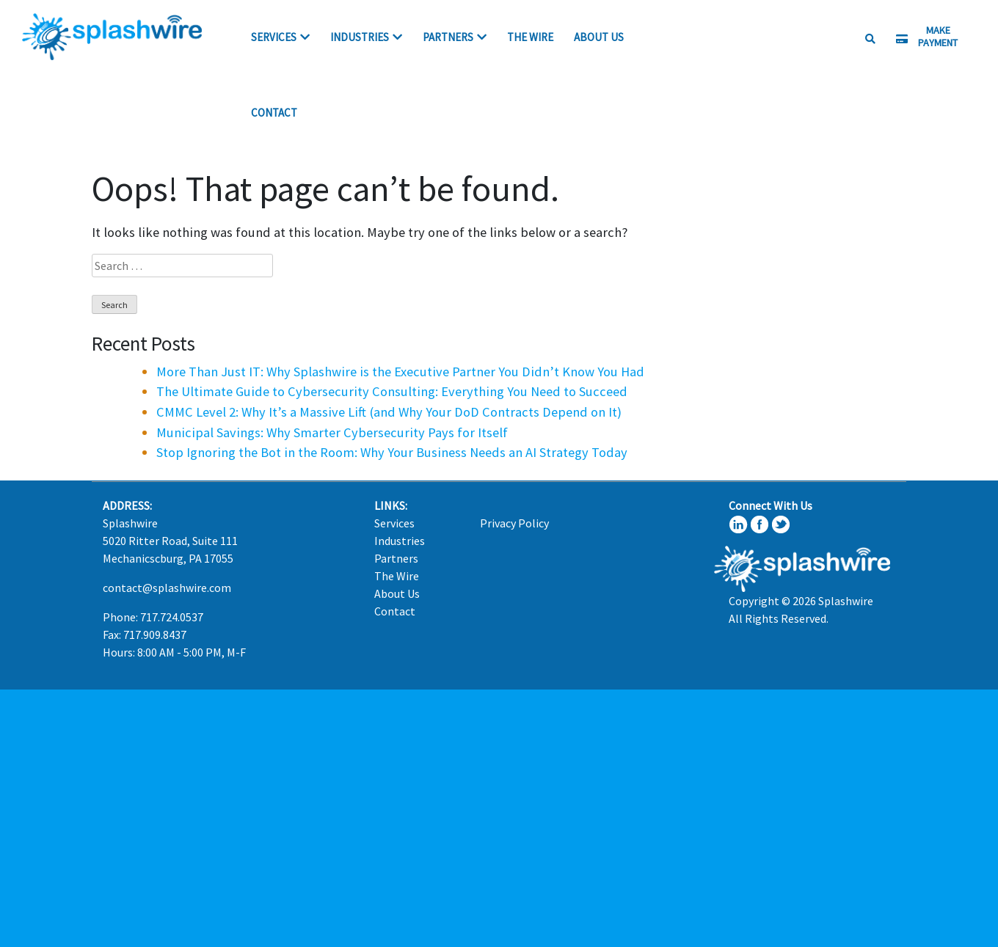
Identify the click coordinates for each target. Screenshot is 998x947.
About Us (599, 37)
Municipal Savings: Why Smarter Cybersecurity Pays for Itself (332, 432)
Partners (448, 37)
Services (273, 37)
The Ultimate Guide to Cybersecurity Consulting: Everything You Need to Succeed (391, 391)
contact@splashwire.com (167, 587)
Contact (274, 113)
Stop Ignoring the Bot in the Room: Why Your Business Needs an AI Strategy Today (391, 452)
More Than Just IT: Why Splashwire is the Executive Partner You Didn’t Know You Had (400, 371)
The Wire (530, 37)
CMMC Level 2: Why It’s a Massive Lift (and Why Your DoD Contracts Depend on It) (389, 411)
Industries (359, 37)
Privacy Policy (514, 523)
